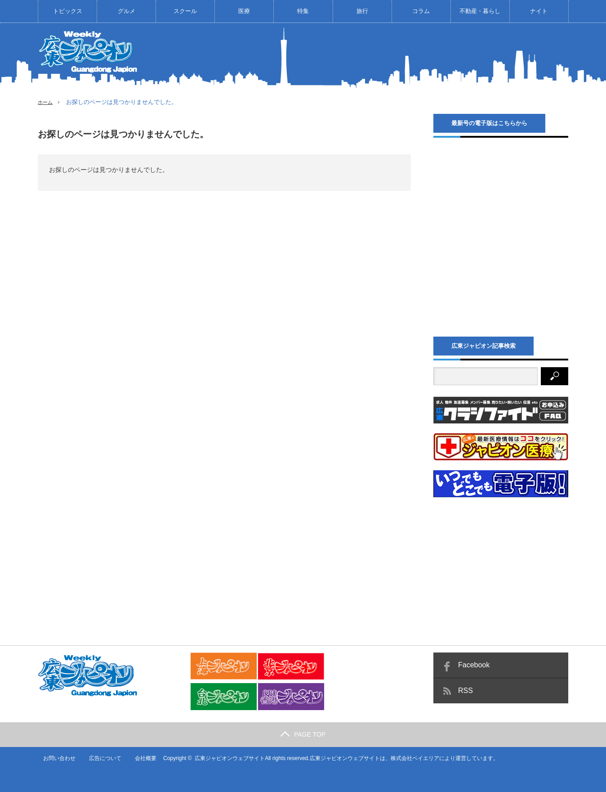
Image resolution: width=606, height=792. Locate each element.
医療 (244, 11)
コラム (421, 11)
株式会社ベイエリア (410, 758)
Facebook (474, 665)
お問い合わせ (54, 758)
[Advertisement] (404, 56)
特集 (303, 11)
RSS (465, 690)
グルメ (126, 11)
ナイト (539, 11)
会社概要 (141, 758)
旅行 (362, 11)
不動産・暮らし (479, 11)
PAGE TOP (303, 734)
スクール (185, 11)
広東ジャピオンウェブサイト (225, 758)
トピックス (67, 11)
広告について (100, 758)
